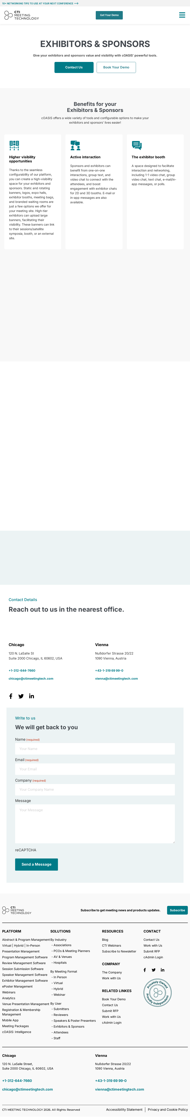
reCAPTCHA (25, 851)
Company (30, 781)
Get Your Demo (109, 15)
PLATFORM (11, 931)
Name (27, 740)
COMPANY (111, 964)
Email (27, 760)
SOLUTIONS (60, 931)
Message (23, 801)
